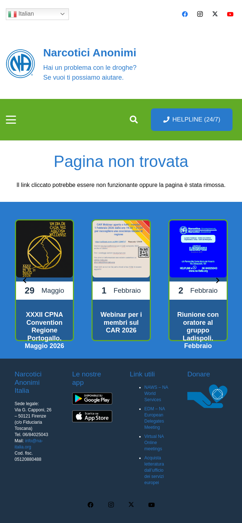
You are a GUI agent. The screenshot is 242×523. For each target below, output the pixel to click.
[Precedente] (25, 280)
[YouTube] (230, 14)
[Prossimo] (217, 280)
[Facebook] (185, 14)
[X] (215, 14)
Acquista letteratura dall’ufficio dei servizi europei (154, 470)
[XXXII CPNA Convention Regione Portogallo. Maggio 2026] (44, 280)
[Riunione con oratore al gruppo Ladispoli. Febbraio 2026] (198, 280)
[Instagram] (200, 14)
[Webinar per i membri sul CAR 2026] (121, 280)
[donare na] (207, 396)
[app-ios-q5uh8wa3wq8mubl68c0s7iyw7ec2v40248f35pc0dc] (92, 416)
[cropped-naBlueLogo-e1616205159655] (20, 63)
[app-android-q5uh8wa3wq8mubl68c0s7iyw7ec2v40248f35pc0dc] (92, 398)
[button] (11, 120)
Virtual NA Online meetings (154, 442)
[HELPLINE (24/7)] (192, 119)
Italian (21, 14)
